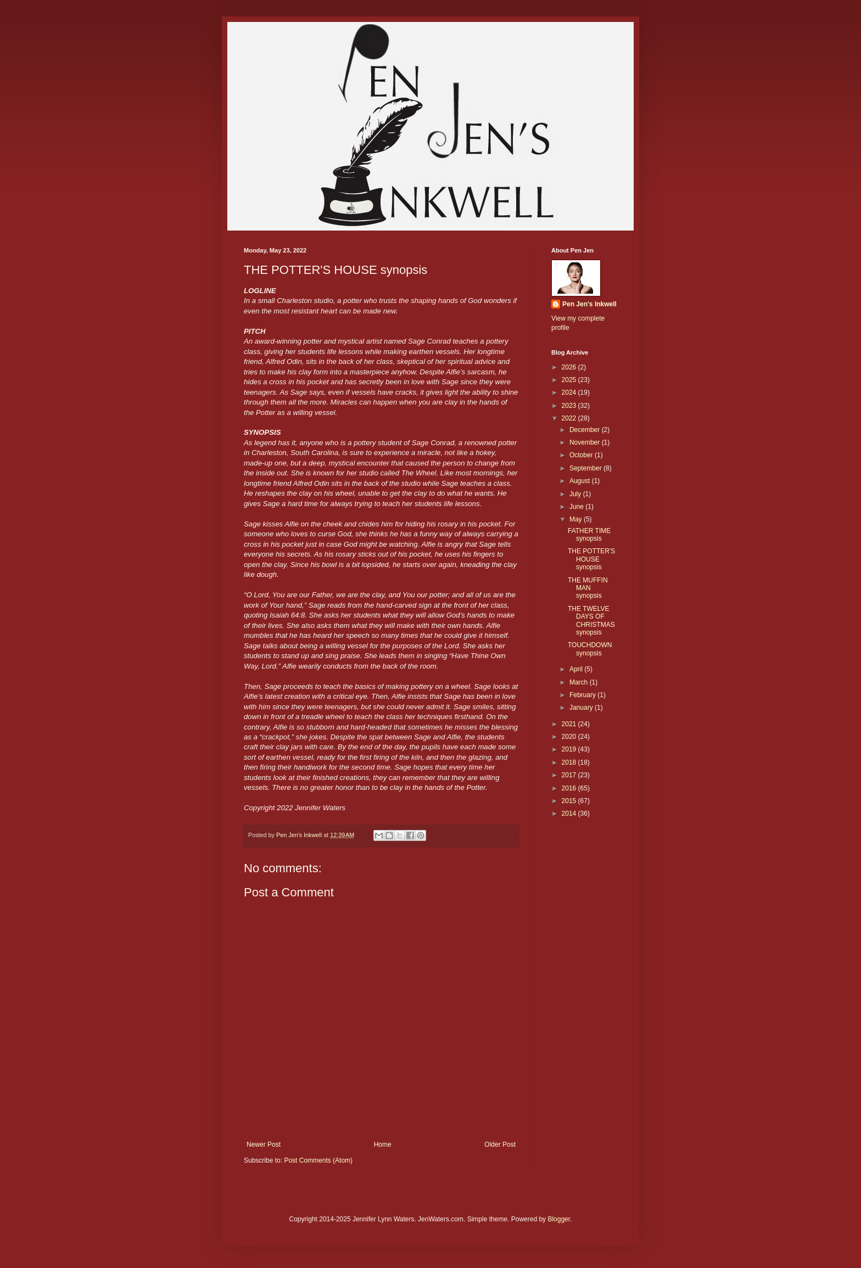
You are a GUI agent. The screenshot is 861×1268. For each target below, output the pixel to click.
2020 (570, 736)
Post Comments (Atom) (318, 1160)
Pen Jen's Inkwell (589, 304)
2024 (570, 392)
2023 (570, 405)
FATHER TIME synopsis (589, 534)
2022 (570, 418)
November (585, 442)
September (586, 468)
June (577, 506)
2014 (570, 813)
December (585, 430)
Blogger (558, 1219)
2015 (570, 801)
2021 (570, 724)
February (583, 695)
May (576, 519)
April (576, 669)
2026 (570, 367)
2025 (570, 380)
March (579, 682)
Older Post (500, 1144)
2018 (570, 762)
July (576, 494)
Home (383, 1144)
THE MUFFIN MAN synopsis (588, 588)
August (580, 481)
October (582, 455)
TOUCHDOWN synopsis (590, 649)
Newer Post (264, 1144)
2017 (570, 775)
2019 (570, 749)
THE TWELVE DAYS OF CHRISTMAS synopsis (591, 620)
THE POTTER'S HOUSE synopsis (591, 559)
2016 (570, 788)
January (582, 707)
